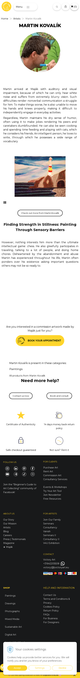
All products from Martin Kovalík (27, 375)
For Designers (51, 622)
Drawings (10, 603)
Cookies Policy (51, 606)
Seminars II (49, 535)
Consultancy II (51, 539)
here (37, 675)
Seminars (48, 523)
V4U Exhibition (51, 543)
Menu (19, 6)
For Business (50, 618)
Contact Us (49, 595)
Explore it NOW (50, 675)
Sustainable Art (13, 626)
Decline (62, 668)
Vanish (47, 531)
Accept (17, 668)
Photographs (12, 611)
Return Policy (51, 610)
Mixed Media (12, 619)
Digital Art (10, 634)
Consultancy (50, 527)
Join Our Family (52, 519)
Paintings (16, 369)
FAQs (46, 614)
